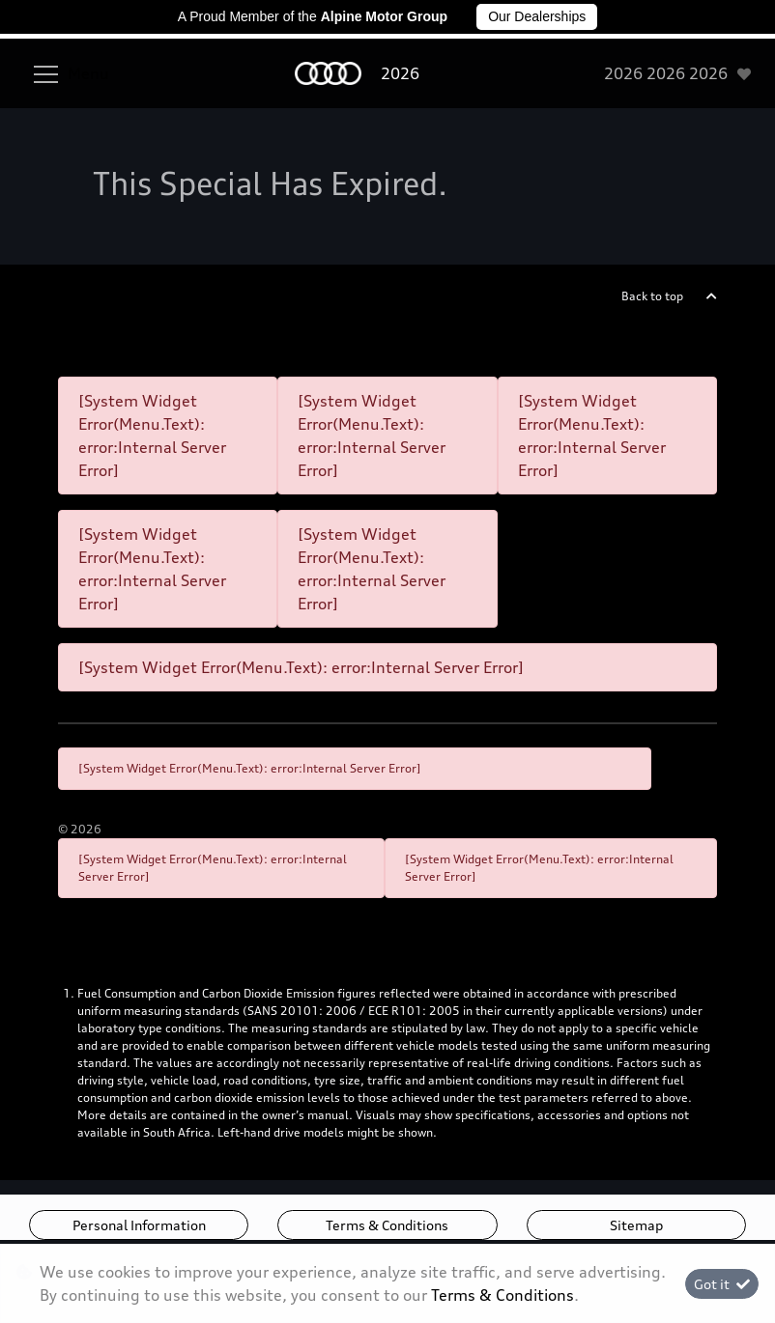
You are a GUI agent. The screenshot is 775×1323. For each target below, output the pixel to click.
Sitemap (636, 1225)
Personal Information (139, 1225)
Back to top (652, 296)
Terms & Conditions (387, 1225)
